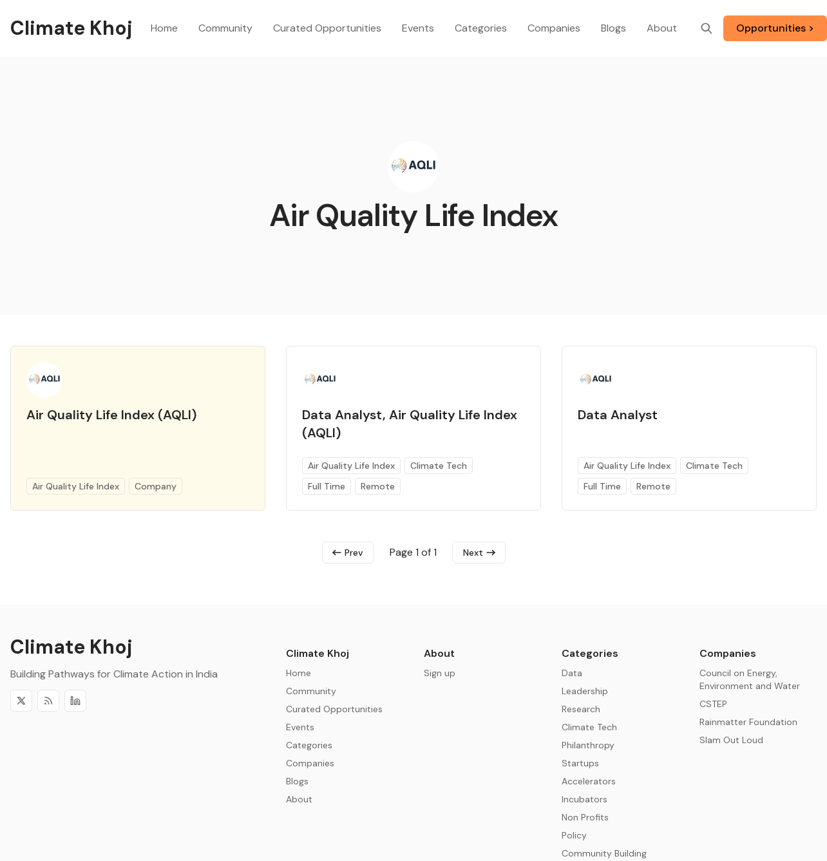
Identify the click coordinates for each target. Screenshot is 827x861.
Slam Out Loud (731, 740)
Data (572, 673)
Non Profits (585, 817)
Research (581, 709)
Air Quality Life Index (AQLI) (111, 414)
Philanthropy (588, 745)
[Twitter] (21, 701)
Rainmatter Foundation (748, 722)
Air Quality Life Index (75, 486)
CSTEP (713, 704)
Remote (378, 486)
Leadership (585, 691)
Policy (574, 835)
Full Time (326, 486)
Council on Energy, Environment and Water (749, 679)
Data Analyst (618, 414)
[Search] (706, 28)
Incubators (584, 799)
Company (155, 486)
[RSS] (48, 701)
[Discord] (75, 701)
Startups (580, 763)
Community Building (604, 853)
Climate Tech (438, 465)
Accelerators (589, 781)
